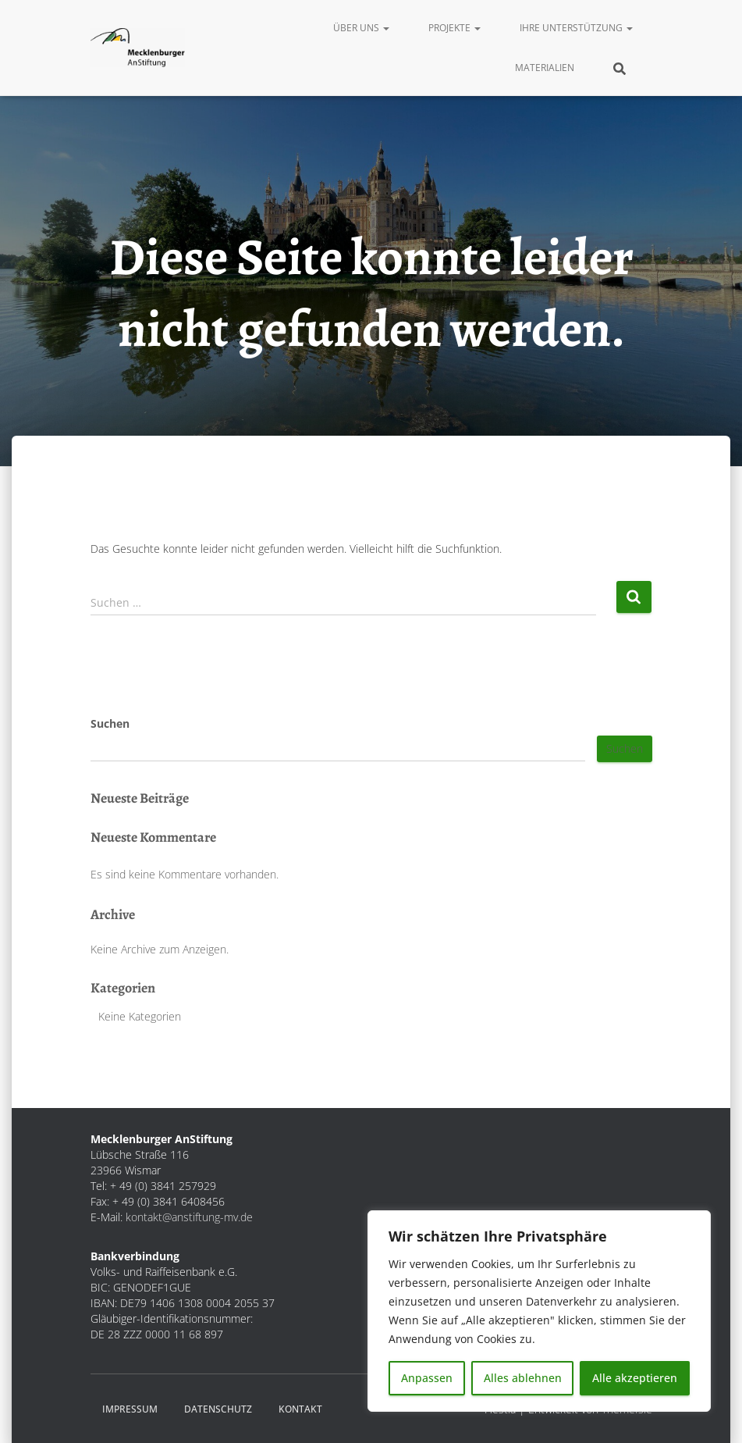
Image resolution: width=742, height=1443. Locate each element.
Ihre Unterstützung (576, 27)
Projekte (454, 27)
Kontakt (300, 1409)
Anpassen (427, 1377)
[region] (539, 1311)
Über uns (361, 27)
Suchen (110, 723)
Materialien (544, 67)
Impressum (130, 1409)
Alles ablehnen (523, 1377)
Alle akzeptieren (634, 1377)
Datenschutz (218, 1409)
